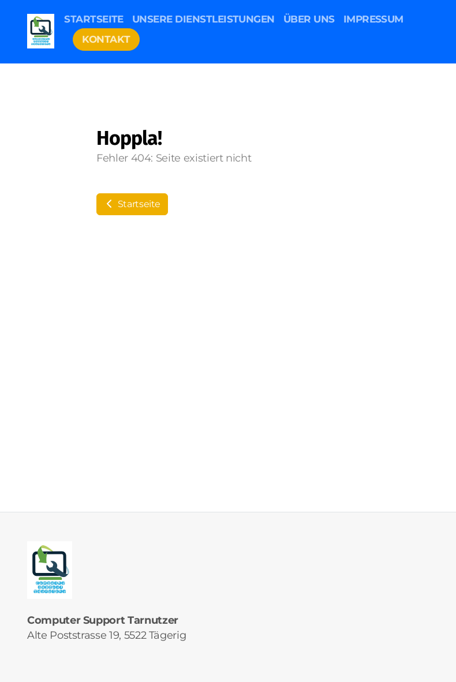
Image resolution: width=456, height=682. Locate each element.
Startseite (132, 203)
